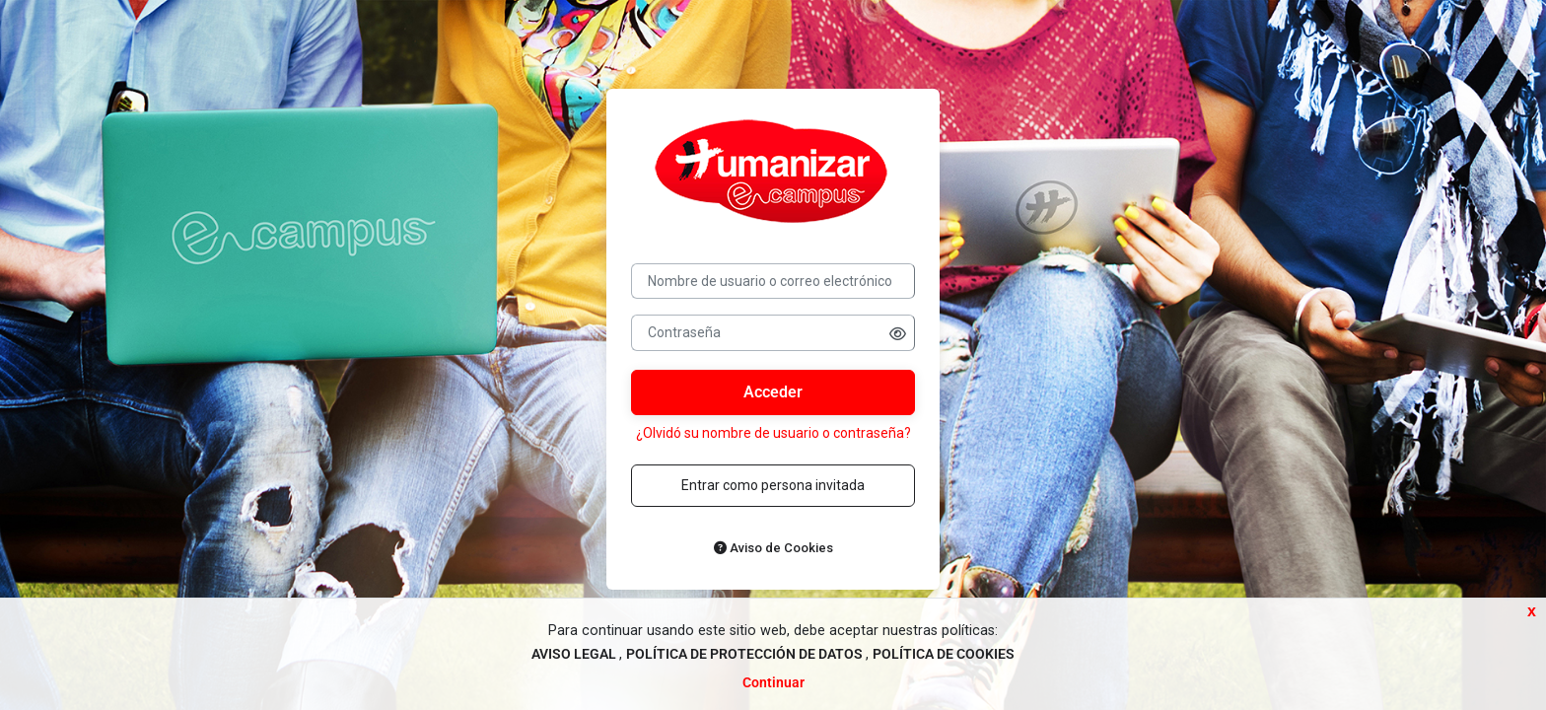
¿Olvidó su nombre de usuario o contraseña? (773, 433)
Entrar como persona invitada (773, 485)
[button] (898, 333)
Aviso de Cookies (773, 547)
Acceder (773, 392)
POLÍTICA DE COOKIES (944, 654)
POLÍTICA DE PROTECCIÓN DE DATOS (746, 654)
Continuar (773, 682)
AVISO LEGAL (575, 654)
